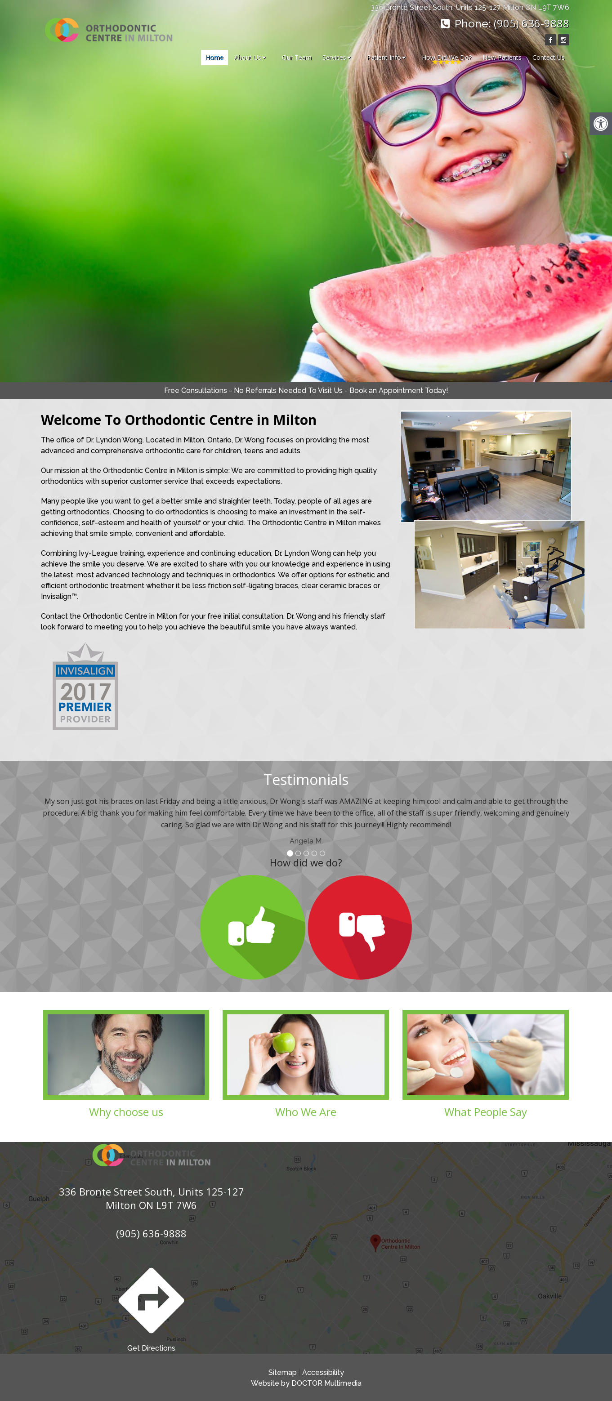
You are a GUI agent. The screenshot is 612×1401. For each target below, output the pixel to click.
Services (334, 57)
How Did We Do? (447, 57)
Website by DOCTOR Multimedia (306, 1383)
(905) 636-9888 (531, 23)
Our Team (297, 57)
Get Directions (151, 1306)
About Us (247, 57)
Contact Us (548, 57)
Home (214, 57)
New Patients (502, 57)
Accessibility (323, 1372)
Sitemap (282, 1372)
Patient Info (384, 57)
